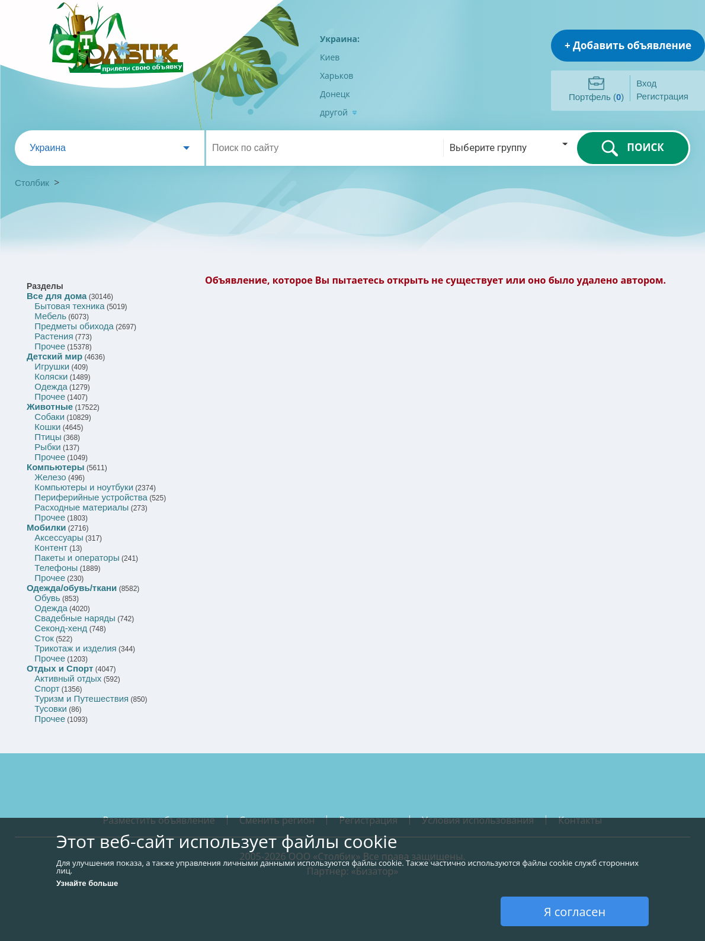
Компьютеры (56, 467)
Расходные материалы (81, 507)
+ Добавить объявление (628, 45)
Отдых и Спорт (60, 668)
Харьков (336, 75)
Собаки (49, 417)
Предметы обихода (74, 326)
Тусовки (50, 709)
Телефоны (56, 568)
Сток (43, 638)
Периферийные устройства (90, 497)
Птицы (47, 437)
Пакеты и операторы (76, 558)
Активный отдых (67, 678)
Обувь (47, 598)
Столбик (32, 183)
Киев (329, 57)
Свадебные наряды (75, 618)
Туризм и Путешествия (81, 698)
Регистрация (662, 96)
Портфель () (596, 97)
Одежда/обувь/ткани (72, 588)
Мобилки (46, 527)
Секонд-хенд (60, 628)
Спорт (46, 688)
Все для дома (56, 296)
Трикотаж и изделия (75, 648)
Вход (646, 83)
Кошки (47, 427)
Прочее (49, 346)
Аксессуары (58, 537)
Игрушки (51, 366)
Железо (50, 477)
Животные (50, 407)
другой (338, 112)
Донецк (335, 93)
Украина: (340, 38)
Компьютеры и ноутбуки (83, 487)
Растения (53, 336)
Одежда (50, 386)
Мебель (50, 316)
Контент (51, 547)
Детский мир (54, 356)
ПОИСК (632, 148)
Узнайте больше (87, 883)
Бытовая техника (69, 306)
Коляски (51, 376)
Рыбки (47, 447)
